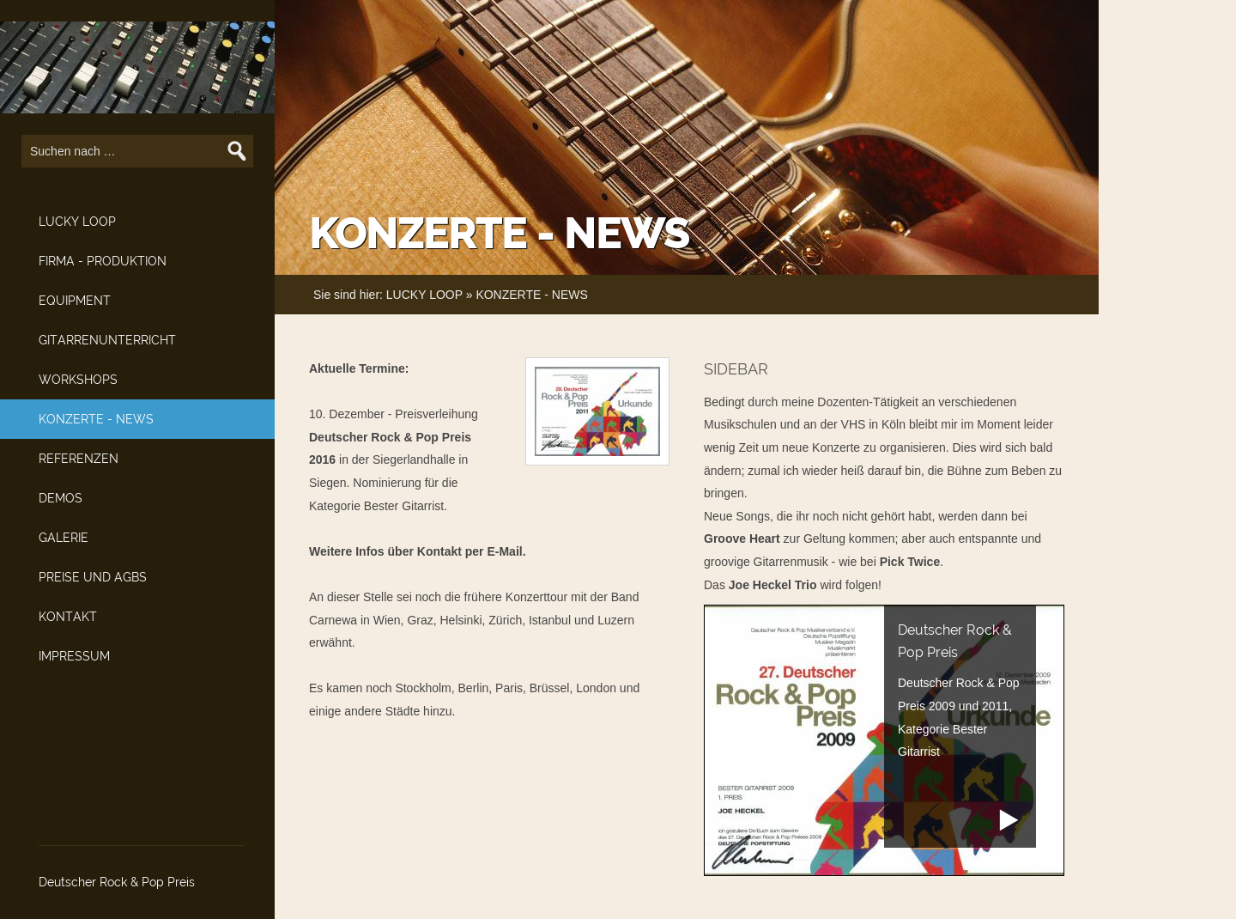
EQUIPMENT (75, 300)
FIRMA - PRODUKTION (103, 261)
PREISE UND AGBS (93, 577)
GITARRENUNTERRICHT (107, 340)
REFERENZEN (78, 459)
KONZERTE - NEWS (96, 419)
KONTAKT (68, 617)
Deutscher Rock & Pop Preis (117, 882)
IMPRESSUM (74, 656)
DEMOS (60, 498)
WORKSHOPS (78, 379)
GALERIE (63, 538)
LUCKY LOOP (77, 221)
